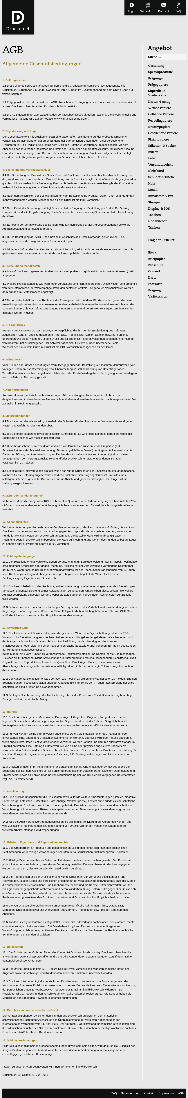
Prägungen (156, 78)
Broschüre (156, 265)
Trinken (154, 227)
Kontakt (163, 11)
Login (131, 11)
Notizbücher (157, 221)
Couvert (154, 271)
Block (152, 252)
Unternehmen (130, 1093)
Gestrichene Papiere (163, 133)
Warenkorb (147, 11)
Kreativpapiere (159, 127)
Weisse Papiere (159, 108)
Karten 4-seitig (159, 101)
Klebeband (156, 171)
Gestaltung (156, 66)
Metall (153, 189)
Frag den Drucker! (161, 240)
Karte (152, 277)
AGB (181, 1093)
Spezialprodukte (160, 72)
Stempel (154, 202)
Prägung (154, 290)
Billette (153, 152)
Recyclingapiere (160, 120)
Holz (151, 183)
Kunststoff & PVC (161, 196)
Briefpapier (156, 259)
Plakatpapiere (158, 139)
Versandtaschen (160, 164)
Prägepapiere (158, 84)
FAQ (178, 11)
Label (152, 158)
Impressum (166, 1093)
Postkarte (155, 284)
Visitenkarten (158, 296)
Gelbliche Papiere (161, 114)
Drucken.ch (18, 29)
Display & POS (159, 208)
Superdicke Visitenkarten (158, 93)
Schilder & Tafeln (161, 177)
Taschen (154, 215)
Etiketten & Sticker (162, 145)
